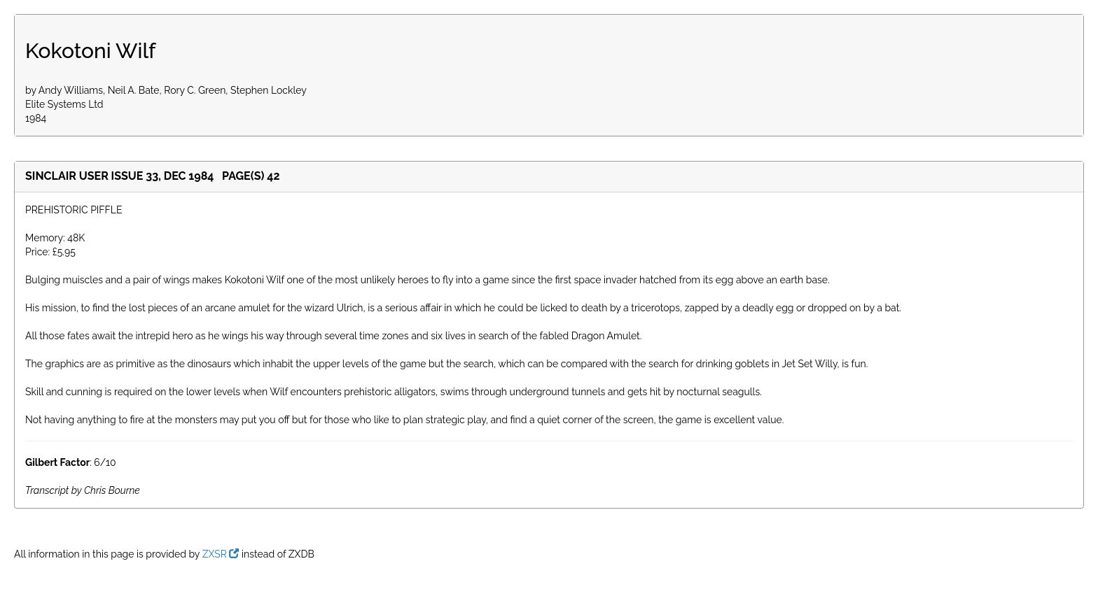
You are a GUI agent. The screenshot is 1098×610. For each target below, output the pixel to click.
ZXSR (220, 554)
